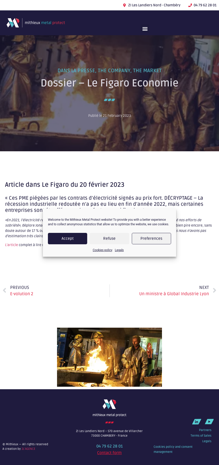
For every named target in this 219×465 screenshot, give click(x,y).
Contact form (109, 452)
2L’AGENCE (28, 449)
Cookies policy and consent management (173, 449)
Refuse (109, 238)
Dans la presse (76, 71)
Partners (205, 430)
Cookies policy (102, 250)
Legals (119, 250)
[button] (145, 28)
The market (147, 71)
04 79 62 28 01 (109, 446)
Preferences (151, 238)
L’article (11, 245)
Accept (68, 238)
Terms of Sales (201, 436)
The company (114, 71)
